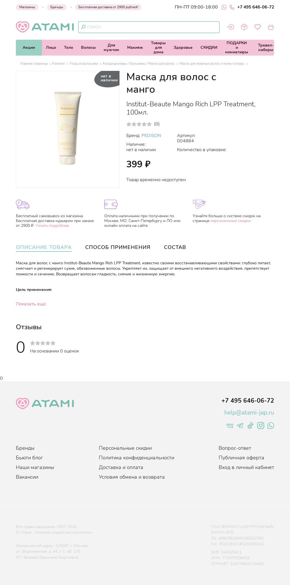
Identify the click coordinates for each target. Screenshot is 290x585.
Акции (29, 47)
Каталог (58, 63)
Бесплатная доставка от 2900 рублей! (108, 7)
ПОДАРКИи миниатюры (236, 47)
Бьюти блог (29, 457)
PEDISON (151, 135)
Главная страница (34, 63)
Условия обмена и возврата (132, 477)
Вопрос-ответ (235, 448)
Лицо (51, 47)
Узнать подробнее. (52, 225)
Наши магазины (35, 467)
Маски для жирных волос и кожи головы (212, 63)
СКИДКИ (209, 47)
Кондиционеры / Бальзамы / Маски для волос (139, 63)
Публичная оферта (241, 457)
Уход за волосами (84, 63)
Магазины (27, 7)
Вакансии (27, 477)
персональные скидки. (230, 220)
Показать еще (31, 304)
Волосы (88, 47)
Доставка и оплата (121, 467)
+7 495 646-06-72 (251, 7)
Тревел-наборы (266, 47)
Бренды (56, 7)
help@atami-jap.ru (249, 413)
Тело (68, 47)
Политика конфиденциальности (136, 457)
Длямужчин (111, 47)
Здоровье (183, 47)
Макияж (135, 47)
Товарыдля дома (158, 47)
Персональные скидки (125, 448)
